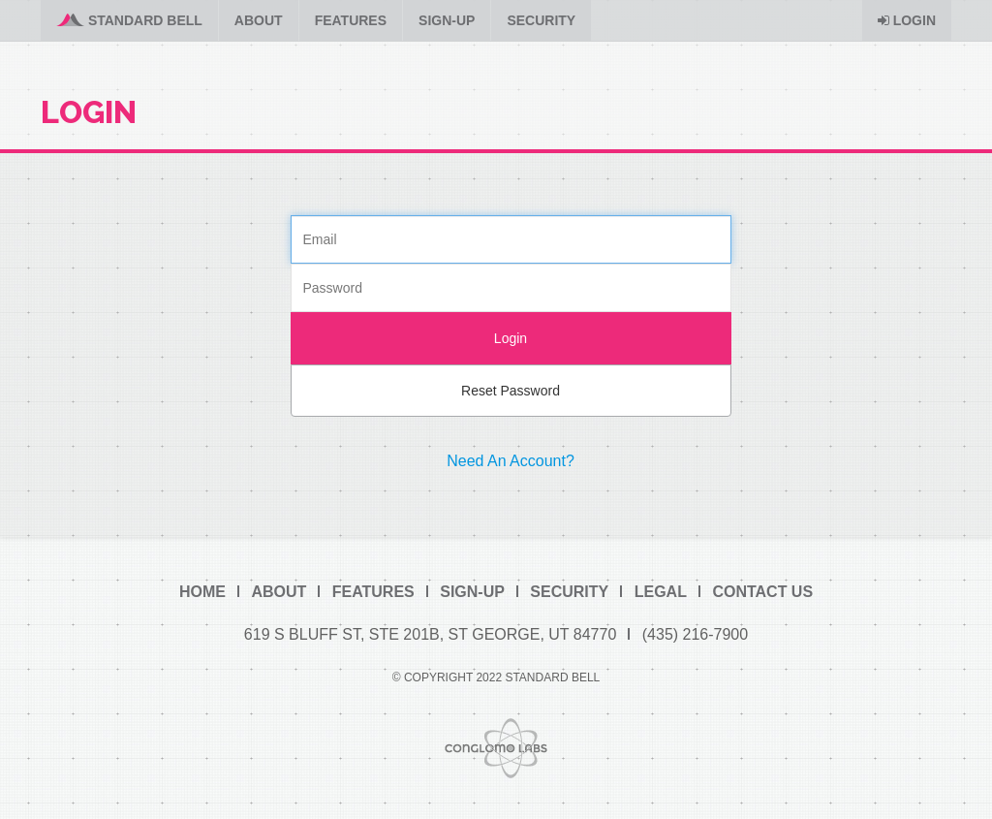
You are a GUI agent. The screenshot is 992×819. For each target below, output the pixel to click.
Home (202, 591)
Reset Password (510, 390)
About (258, 20)
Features (351, 20)
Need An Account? (510, 461)
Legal (661, 591)
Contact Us (762, 591)
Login (907, 20)
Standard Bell (129, 20)
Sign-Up (446, 20)
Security (541, 20)
